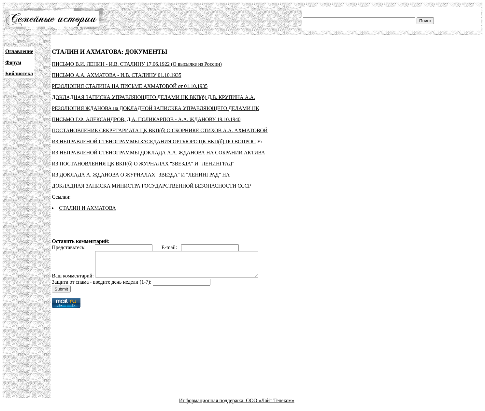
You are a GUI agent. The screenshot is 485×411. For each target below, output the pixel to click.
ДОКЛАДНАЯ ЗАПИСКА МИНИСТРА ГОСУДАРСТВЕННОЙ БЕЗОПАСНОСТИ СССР (151, 186)
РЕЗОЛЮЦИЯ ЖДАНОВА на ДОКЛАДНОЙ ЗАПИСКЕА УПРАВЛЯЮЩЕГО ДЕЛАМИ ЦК (155, 108)
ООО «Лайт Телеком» (270, 405)
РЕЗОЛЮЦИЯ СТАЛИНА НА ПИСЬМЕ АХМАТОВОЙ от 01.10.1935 (129, 86)
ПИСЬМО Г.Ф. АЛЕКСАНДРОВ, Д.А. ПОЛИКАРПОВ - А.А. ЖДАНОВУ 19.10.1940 (146, 119)
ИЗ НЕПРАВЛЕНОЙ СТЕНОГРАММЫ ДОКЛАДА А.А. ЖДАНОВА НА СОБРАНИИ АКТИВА (158, 152)
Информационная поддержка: (212, 405)
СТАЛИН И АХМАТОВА (87, 208)
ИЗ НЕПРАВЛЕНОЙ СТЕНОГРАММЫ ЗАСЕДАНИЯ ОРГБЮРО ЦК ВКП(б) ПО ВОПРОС (153, 141)
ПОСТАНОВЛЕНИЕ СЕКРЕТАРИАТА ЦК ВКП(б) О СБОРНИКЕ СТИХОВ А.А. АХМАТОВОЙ (159, 130)
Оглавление (19, 51)
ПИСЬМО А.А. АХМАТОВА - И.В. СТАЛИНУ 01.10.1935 (116, 75)
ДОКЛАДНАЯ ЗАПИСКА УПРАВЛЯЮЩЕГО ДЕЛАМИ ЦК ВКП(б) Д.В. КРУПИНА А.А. (153, 97)
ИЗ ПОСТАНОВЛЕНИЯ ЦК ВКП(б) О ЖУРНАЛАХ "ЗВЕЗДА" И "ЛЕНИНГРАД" (143, 163)
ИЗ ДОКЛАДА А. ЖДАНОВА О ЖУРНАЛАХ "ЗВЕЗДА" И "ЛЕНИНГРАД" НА (141, 174)
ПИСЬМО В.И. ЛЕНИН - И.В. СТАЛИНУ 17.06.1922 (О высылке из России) (137, 64)
